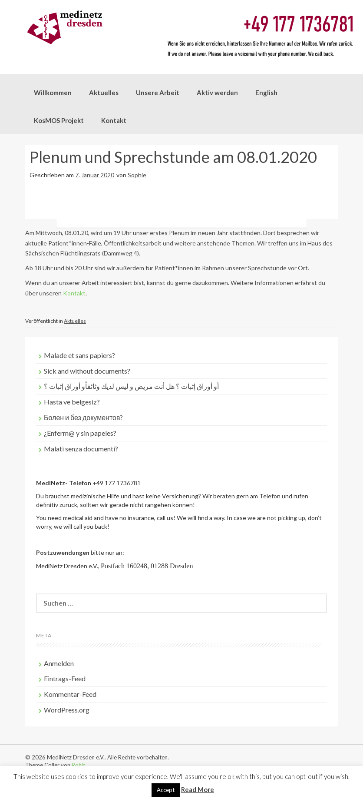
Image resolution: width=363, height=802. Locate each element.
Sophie (137, 175)
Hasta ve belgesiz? (72, 402)
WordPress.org (66, 710)
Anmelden (59, 663)
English (266, 92)
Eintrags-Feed (65, 678)
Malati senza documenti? (81, 448)
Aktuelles (104, 92)
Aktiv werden (217, 92)
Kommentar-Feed (70, 694)
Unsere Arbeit (157, 92)
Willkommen (53, 92)
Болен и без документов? (83, 417)
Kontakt (113, 120)
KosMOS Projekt (59, 120)
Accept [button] (166, 789)
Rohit (78, 765)
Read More (197, 789)
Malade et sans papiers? (79, 355)
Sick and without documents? (87, 371)
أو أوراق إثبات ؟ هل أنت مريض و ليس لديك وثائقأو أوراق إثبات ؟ (131, 386)
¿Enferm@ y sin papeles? (80, 433)
